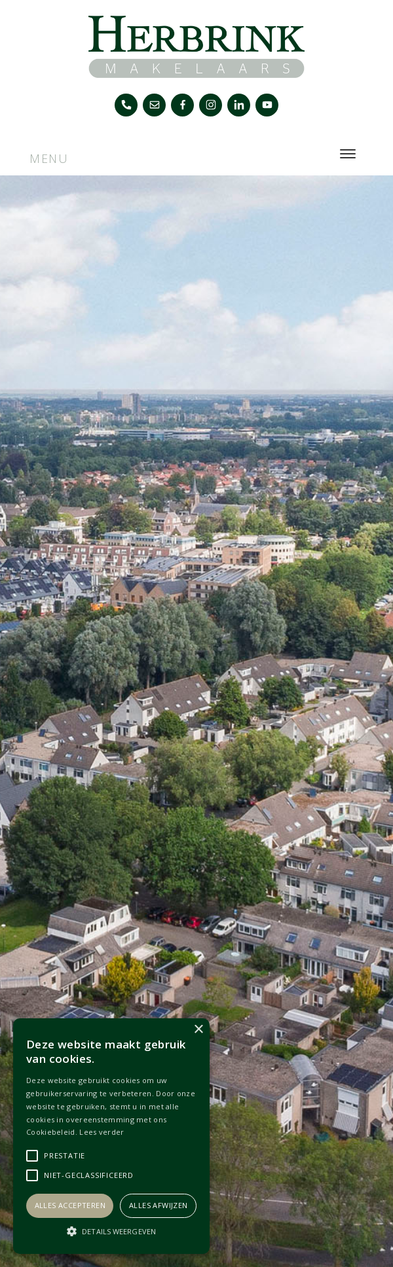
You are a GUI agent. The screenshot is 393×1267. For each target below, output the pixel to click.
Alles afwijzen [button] (158, 1205)
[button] (111, 1231)
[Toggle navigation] (347, 153)
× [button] (198, 1030)
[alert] (111, 1136)
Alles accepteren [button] (70, 1205)
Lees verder (101, 1132)
